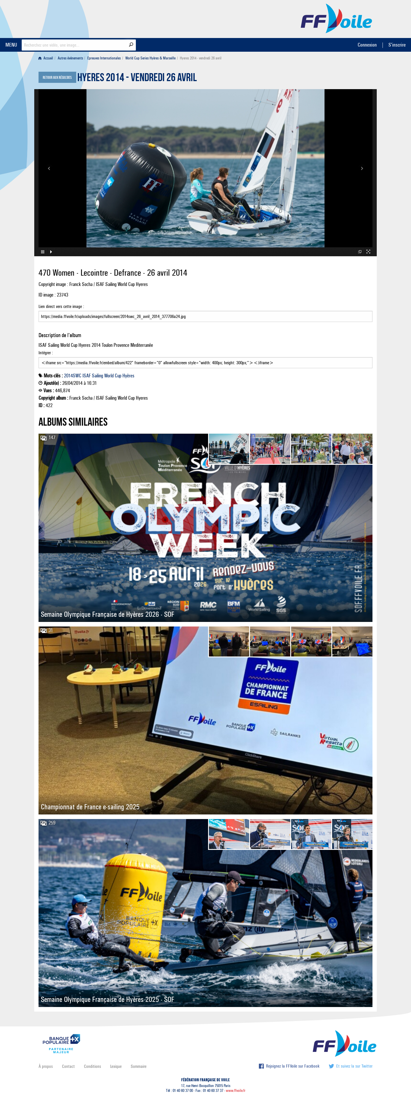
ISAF (86, 376)
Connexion (367, 44)
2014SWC (72, 376)
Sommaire (138, 1066)
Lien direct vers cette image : (205, 313)
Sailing (97, 376)
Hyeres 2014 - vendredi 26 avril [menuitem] (200, 58)
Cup (118, 376)
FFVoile (336, 18)
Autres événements (70, 58)
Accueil (46, 58)
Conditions (92, 1066)
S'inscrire (397, 44)
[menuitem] (47, 58)
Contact (68, 1066)
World (109, 376)
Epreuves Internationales (104, 58)
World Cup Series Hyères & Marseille (150, 58)
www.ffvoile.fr (235, 1090)
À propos (46, 1066)
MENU (11, 44)
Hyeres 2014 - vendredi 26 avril (137, 79)
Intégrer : (205, 359)
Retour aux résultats (57, 78)
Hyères (128, 376)
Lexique (116, 1066)
